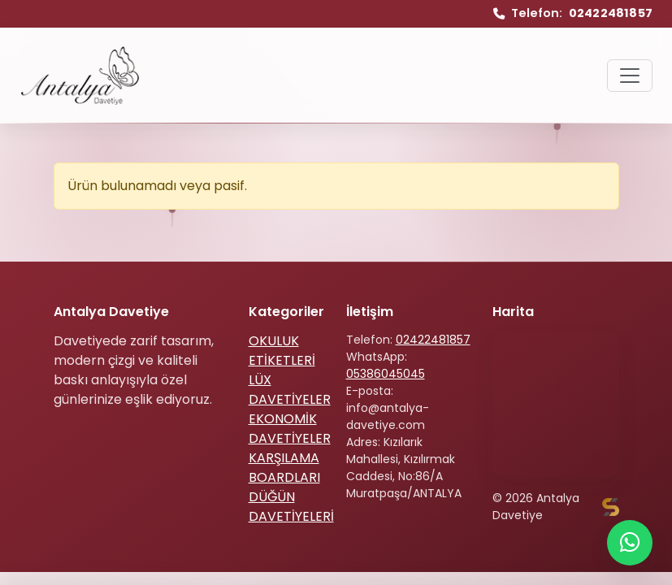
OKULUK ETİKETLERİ (282, 351)
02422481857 (433, 340)
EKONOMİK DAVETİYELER (290, 429)
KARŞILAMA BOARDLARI (284, 467)
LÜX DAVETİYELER (290, 389)
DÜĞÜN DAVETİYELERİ (291, 507)
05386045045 (385, 374)
